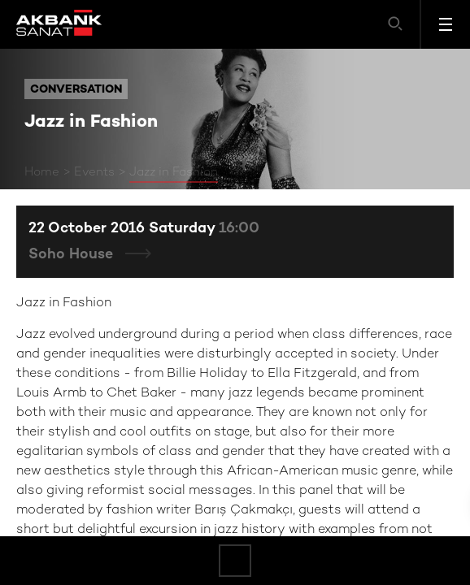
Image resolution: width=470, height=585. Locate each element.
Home (41, 172)
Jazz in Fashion (173, 172)
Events (94, 172)
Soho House (72, 254)
